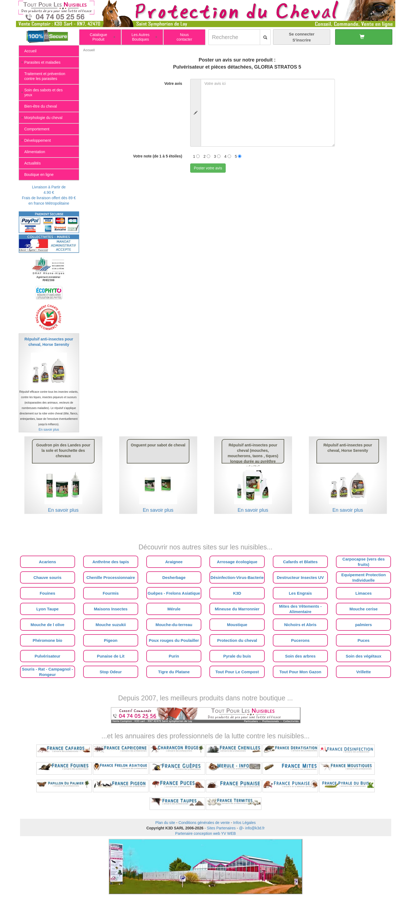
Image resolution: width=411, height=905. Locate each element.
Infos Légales (244, 822)
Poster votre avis (208, 168)
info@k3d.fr (255, 828)
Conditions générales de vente (204, 822)
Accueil (89, 50)
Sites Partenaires (221, 828)
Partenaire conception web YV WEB (205, 833)
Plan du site (165, 822)
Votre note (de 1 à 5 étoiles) (157, 156)
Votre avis (173, 83)
